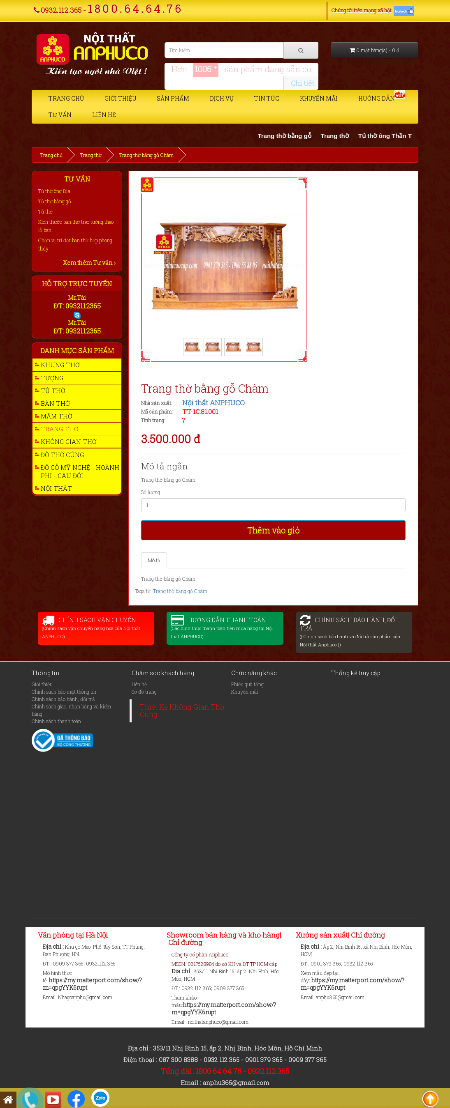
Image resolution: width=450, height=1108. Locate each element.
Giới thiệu (120, 98)
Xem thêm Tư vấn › (89, 263)
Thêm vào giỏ (273, 530)
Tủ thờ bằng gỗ (54, 201)
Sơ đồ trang (144, 691)
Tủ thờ (45, 211)
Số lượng (150, 492)
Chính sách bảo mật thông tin (64, 691)
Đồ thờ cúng (62, 455)
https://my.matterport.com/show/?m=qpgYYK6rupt (92, 983)
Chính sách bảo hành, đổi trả (63, 699)
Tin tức (266, 98)
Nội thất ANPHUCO (213, 402)
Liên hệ (104, 115)
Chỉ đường (185, 942)
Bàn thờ (55, 403)
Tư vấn (60, 115)
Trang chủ (66, 98)
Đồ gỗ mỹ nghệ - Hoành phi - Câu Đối (80, 471)
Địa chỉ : (54, 946)
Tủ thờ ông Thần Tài (396, 135)
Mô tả (154, 560)
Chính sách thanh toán (56, 721)
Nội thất (56, 488)
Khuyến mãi (319, 98)
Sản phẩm (173, 98)
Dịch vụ (222, 98)
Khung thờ (60, 365)
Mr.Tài (77, 297)
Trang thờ (343, 135)
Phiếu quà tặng (247, 684)
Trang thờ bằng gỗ (293, 135)
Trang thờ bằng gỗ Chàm (146, 155)
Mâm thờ (56, 416)
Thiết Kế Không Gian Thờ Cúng (182, 710)
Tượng (52, 378)
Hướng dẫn (376, 98)
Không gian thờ (68, 441)
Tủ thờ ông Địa (54, 191)
